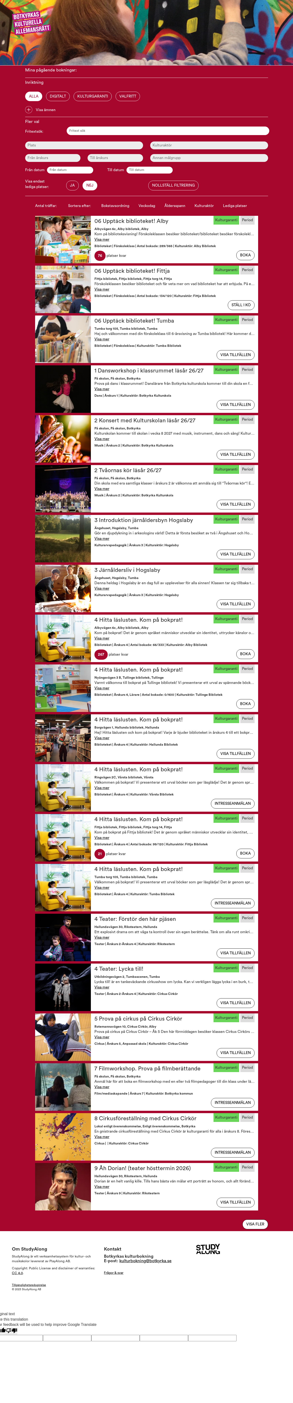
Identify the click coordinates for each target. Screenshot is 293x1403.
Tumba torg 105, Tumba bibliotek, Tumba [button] (126, 328)
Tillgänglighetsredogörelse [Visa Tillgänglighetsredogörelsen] (29, 1285)
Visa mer (101, 239)
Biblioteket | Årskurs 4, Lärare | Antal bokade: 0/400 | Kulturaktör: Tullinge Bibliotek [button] (158, 695)
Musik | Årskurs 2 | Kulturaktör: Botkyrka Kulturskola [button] (133, 445)
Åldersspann (174, 206)
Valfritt (127, 96)
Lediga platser (235, 206)
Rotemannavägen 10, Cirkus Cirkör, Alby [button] (125, 1026)
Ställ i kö (241, 305)
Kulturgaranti (92, 96)
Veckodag (147, 206)
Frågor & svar (113, 1273)
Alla (33, 96)
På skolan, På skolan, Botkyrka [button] (117, 378)
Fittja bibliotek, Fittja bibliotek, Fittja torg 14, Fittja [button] (133, 279)
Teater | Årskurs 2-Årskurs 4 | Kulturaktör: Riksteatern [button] (134, 944)
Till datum (115, 170)
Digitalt (58, 96)
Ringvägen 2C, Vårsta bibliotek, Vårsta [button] (123, 777)
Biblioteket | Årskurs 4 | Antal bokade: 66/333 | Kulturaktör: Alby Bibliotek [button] (150, 645)
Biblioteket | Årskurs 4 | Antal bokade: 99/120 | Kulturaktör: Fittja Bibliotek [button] (151, 844)
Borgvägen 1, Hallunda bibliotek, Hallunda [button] (126, 727)
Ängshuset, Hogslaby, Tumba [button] (116, 528)
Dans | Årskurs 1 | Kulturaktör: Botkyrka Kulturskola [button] (132, 395)
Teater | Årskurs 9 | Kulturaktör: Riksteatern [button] (127, 1193)
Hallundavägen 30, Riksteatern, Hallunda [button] (125, 927)
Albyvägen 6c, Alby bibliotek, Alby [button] (121, 229)
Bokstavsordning (115, 206)
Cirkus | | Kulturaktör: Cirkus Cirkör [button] (121, 1143)
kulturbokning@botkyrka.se (145, 1261)
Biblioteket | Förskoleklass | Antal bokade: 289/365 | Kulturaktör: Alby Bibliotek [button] (155, 246)
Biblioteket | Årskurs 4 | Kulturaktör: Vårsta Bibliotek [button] (134, 794)
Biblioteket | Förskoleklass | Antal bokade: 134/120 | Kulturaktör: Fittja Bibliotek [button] (155, 296)
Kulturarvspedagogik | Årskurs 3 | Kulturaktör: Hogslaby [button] (136, 545)
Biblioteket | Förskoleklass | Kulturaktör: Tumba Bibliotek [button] (137, 346)
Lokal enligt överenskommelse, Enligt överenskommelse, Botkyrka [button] (144, 1126)
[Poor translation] (11, 1331)
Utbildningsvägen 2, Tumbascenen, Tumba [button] (127, 977)
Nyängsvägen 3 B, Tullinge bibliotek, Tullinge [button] (129, 677)
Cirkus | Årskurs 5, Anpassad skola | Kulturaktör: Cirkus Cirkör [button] (141, 1043)
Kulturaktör (204, 206)
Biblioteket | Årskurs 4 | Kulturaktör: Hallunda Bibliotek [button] (136, 744)
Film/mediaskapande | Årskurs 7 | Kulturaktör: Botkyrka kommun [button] (143, 1093)
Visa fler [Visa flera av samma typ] (255, 1224)
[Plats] (84, 145)
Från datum (35, 170)
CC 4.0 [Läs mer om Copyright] (17, 1273)
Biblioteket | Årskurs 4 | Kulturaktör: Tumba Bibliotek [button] (134, 894)
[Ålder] (53, 158)
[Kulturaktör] (209, 145)
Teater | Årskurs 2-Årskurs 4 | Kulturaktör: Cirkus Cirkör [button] (136, 994)
